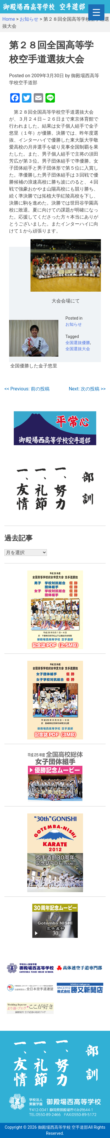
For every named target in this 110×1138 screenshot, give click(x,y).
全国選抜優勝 (77, 342)
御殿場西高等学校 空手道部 (63, 1127)
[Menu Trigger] (96, 12)
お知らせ (73, 324)
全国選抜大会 (77, 348)
